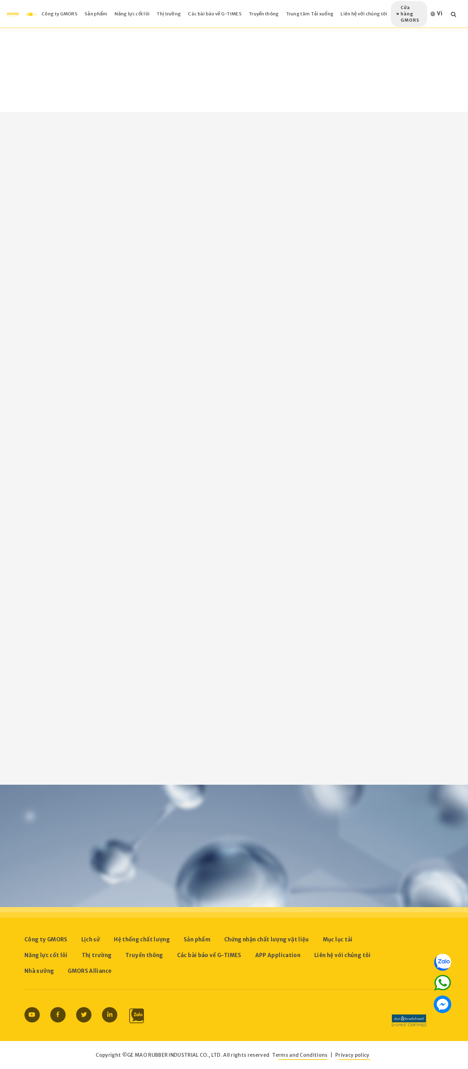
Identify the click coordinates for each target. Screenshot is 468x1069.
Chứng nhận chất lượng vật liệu (266, 939)
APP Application (277, 955)
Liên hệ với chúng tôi (342, 955)
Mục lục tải (338, 939)
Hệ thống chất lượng (142, 939)
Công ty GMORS (45, 939)
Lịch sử (90, 939)
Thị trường (97, 955)
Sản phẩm (197, 939)
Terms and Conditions (299, 1055)
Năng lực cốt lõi (46, 955)
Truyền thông (144, 955)
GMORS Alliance (89, 971)
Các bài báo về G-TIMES (209, 955)
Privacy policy (352, 1055)
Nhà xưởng (39, 971)
